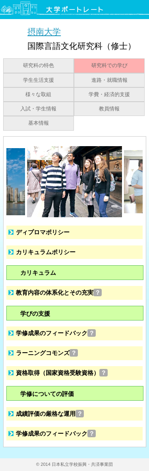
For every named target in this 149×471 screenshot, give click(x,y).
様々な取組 (38, 94)
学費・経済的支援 (109, 94)
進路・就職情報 (109, 80)
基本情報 (38, 123)
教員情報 (109, 109)
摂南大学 (44, 31)
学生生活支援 (38, 80)
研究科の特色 (38, 65)
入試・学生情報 (38, 109)
